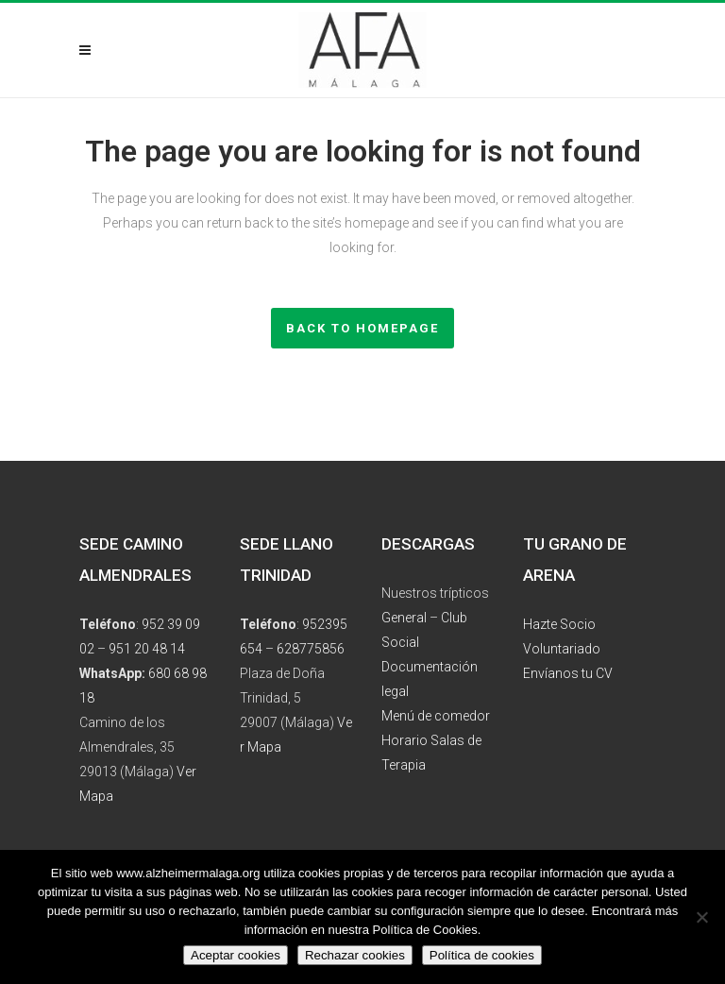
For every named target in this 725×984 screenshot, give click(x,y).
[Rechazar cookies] (701, 917)
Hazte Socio (559, 624)
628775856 (311, 648)
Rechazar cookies (355, 955)
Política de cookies (482, 955)
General (404, 617)
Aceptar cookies (235, 955)
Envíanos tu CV (568, 673)
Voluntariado (561, 648)
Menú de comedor (435, 715)
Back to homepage (362, 328)
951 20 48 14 (147, 648)
